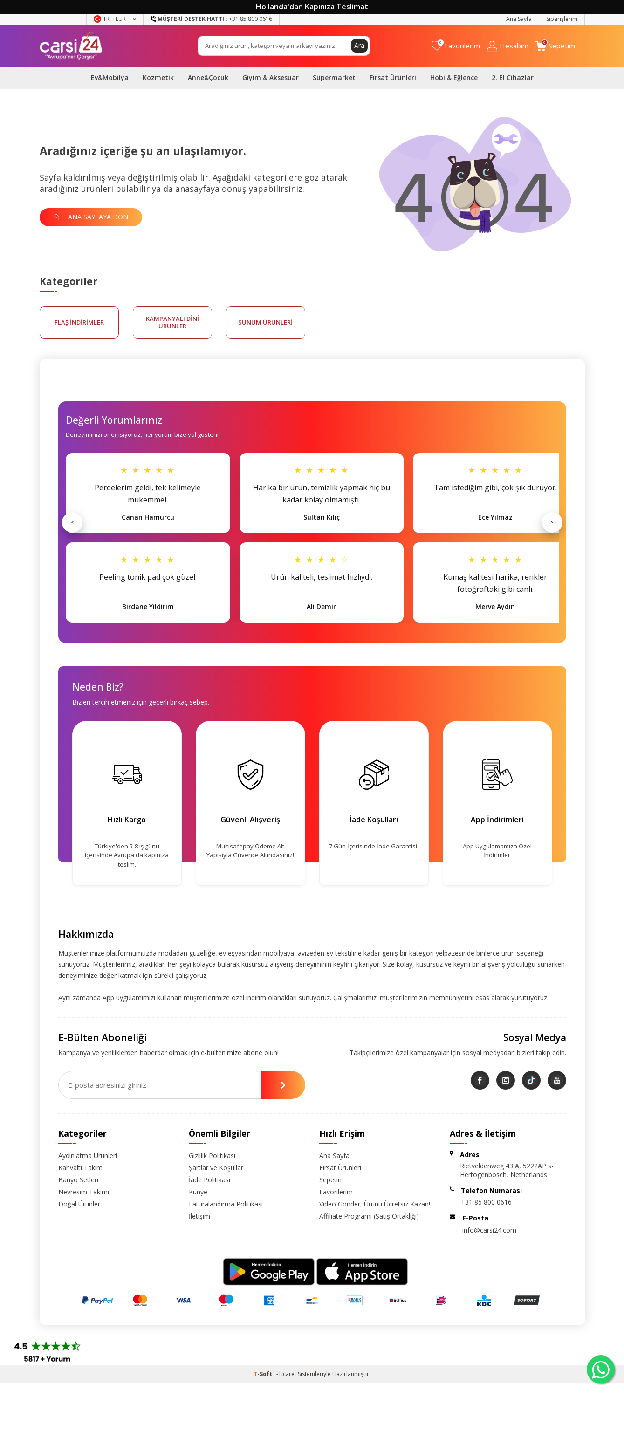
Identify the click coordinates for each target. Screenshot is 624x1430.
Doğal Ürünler (79, 1204)
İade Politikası (209, 1179)
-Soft (264, 1374)
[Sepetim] (555, 46)
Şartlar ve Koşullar (216, 1167)
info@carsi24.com (489, 1230)
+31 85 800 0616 (486, 1202)
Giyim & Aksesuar (270, 77)
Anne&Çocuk (208, 77)
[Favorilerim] (456, 46)
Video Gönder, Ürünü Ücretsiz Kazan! (374, 1204)
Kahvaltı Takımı (81, 1167)
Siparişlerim (561, 19)
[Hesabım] (507, 46)
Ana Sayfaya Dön (91, 216)
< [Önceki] (72, 522)
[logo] (71, 46)
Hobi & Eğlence (454, 77)
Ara (359, 45)
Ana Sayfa (519, 19)
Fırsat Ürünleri (393, 77)
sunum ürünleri (265, 322)
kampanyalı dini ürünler (172, 322)
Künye (198, 1191)
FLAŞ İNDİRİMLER (79, 322)
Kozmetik (158, 77)
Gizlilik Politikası (212, 1155)
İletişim (199, 1216)
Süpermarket (334, 77)
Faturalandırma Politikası (226, 1204)
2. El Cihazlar (513, 77)
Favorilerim (336, 1191)
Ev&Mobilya (110, 77)
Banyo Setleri (78, 1179)
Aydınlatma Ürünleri (87, 1155)
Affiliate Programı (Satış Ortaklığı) (369, 1216)
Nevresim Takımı (83, 1191)
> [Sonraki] (552, 522)
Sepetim (331, 1179)
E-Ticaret (285, 1374)
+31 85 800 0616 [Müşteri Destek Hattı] (211, 19)
